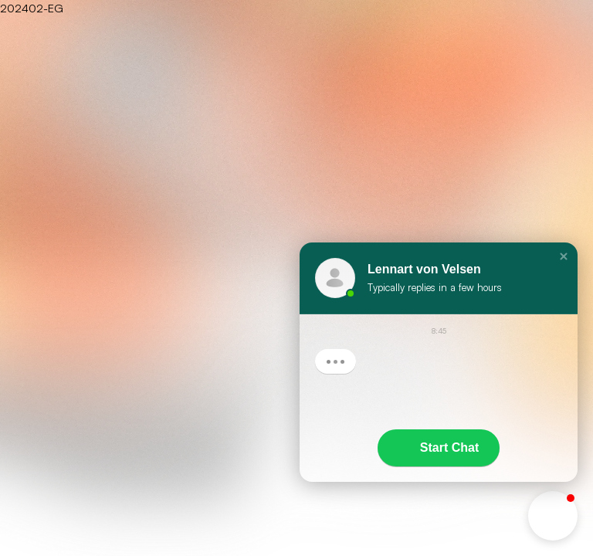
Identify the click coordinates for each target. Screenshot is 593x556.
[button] (563, 256)
